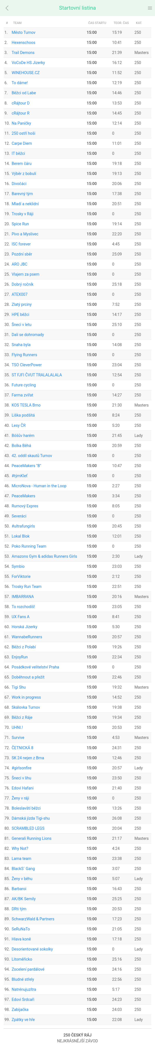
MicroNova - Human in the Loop (39, 486)
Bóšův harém (23, 435)
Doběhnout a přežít (28, 677)
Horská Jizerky (24, 627)
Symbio (18, 566)
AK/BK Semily (24, 899)
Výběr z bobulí (24, 173)
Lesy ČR (19, 425)
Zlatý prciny (22, 304)
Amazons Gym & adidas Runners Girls (44, 556)
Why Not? (20, 848)
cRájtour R (20, 113)
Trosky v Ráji (23, 214)
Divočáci (19, 183)
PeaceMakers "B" (26, 465)
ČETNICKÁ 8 (22, 748)
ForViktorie (21, 576)
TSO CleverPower (27, 365)
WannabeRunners (27, 637)
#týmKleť (19, 476)
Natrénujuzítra (24, 989)
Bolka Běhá (21, 445)
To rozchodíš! (23, 606)
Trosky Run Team (27, 586)
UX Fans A (21, 616)
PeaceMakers (23, 496)
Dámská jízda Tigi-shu (31, 818)
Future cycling (24, 385)
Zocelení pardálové (28, 969)
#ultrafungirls (23, 526)
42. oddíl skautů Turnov (32, 455)
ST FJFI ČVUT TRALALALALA (37, 375)
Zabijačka (20, 1009)
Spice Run (20, 224)
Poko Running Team (29, 546)
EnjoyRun (20, 657)
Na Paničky (21, 123)
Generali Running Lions (31, 838)
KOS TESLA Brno (26, 405)
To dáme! (20, 83)
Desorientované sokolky (32, 949)
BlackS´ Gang (23, 868)
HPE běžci (20, 314)
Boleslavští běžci (26, 808)
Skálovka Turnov (26, 707)
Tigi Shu (19, 687)
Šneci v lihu (21, 778)
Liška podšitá (23, 415)
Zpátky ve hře (23, 1019)
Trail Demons (23, 52)
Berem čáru (22, 163)
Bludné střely (23, 979)
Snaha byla (21, 344)
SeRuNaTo (21, 929)
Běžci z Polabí (24, 647)
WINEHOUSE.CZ (26, 72)
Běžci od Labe (24, 93)
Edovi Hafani (23, 788)
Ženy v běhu (22, 878)
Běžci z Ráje (22, 717)
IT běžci (18, 153)
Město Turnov (24, 32)
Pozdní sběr (22, 254)
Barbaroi (19, 889)
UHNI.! (17, 727)
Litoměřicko (22, 959)
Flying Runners (24, 355)
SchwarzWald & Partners (33, 919)
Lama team (21, 858)
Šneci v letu (21, 324)
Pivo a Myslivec (25, 234)
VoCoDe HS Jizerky (28, 62)
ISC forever (21, 244)
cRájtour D (21, 103)
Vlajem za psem (25, 274)
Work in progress (26, 697)
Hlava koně (21, 939)
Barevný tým (22, 193)
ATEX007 (20, 294)
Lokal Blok (21, 536)
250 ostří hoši (23, 133)
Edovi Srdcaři (23, 999)
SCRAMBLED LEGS (28, 828)
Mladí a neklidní (25, 204)
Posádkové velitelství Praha (35, 667)
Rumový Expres (25, 506)
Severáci (19, 516)
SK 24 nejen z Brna (28, 758)
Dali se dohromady (28, 334)
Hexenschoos (23, 42)
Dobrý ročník (23, 284)
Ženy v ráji (20, 798)
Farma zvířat (22, 395)
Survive (18, 737)
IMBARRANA (23, 596)
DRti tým (19, 909)
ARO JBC (19, 264)
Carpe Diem (22, 143)
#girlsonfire (21, 768)
